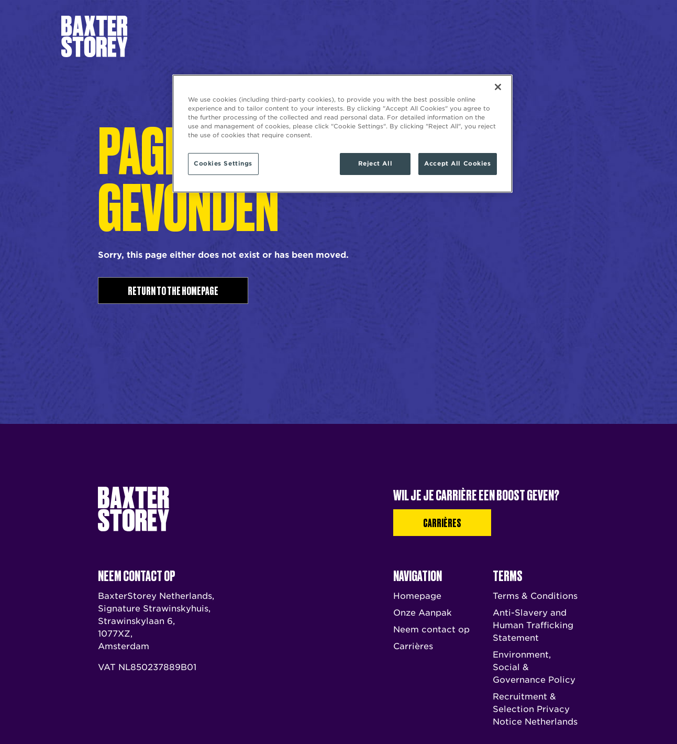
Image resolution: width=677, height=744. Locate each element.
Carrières (541, 36)
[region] (342, 133)
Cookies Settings (223, 163)
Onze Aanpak (329, 36)
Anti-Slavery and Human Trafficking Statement (533, 625)
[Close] (497, 87)
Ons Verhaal (277, 36)
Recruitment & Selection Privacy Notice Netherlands (535, 709)
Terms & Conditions (535, 596)
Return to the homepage (173, 290)
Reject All (375, 163)
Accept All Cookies (457, 163)
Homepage (417, 596)
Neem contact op (421, 36)
